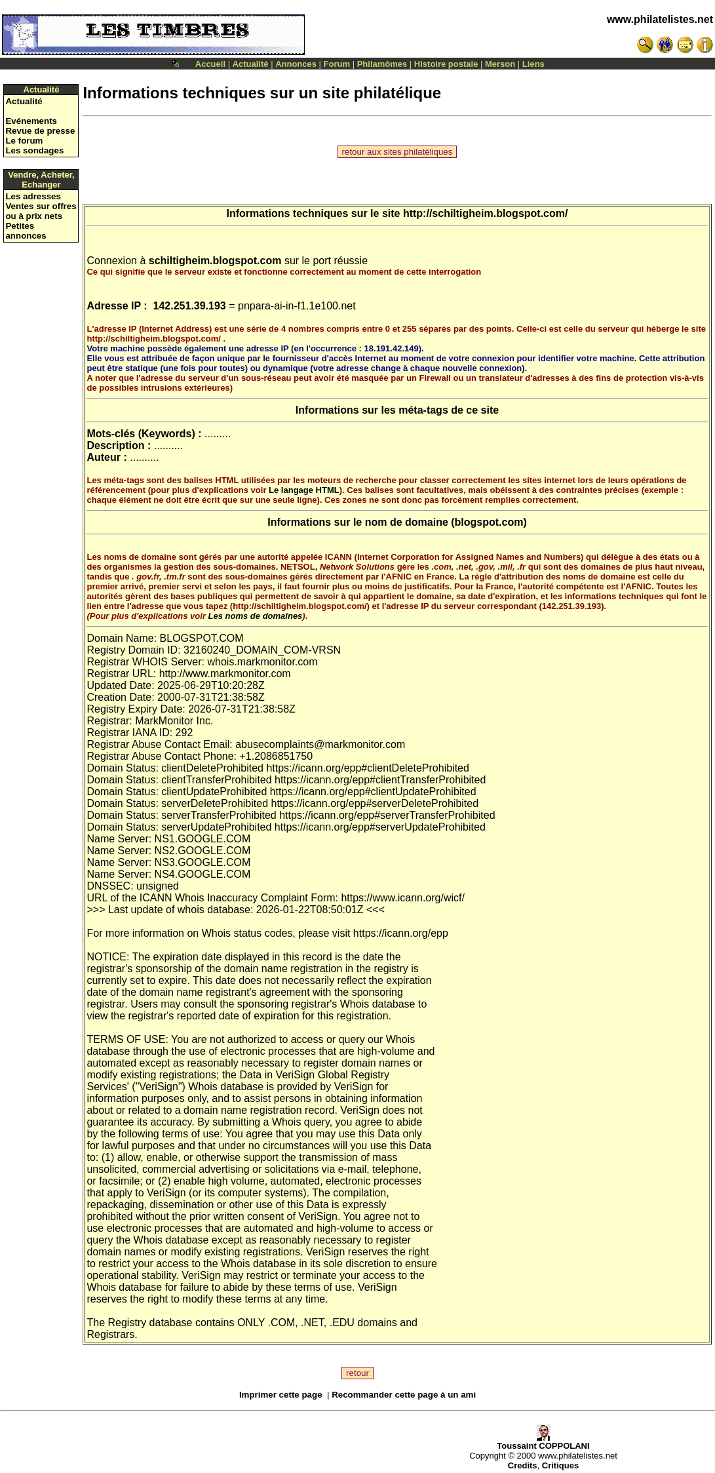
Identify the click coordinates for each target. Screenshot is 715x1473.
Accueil (210, 64)
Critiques (560, 1465)
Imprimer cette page (280, 1395)
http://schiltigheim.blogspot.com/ (485, 213)
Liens (533, 64)
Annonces (296, 64)
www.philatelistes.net (660, 19)
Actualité (251, 64)
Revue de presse (40, 131)
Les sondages (34, 150)
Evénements (31, 121)
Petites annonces (25, 231)
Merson (500, 64)
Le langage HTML (304, 490)
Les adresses (32, 196)
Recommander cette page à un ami (404, 1395)
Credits (522, 1465)
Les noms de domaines (255, 616)
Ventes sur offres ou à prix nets (40, 211)
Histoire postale (446, 64)
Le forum (24, 141)
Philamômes (382, 64)
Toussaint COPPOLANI (543, 1442)
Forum (337, 64)
